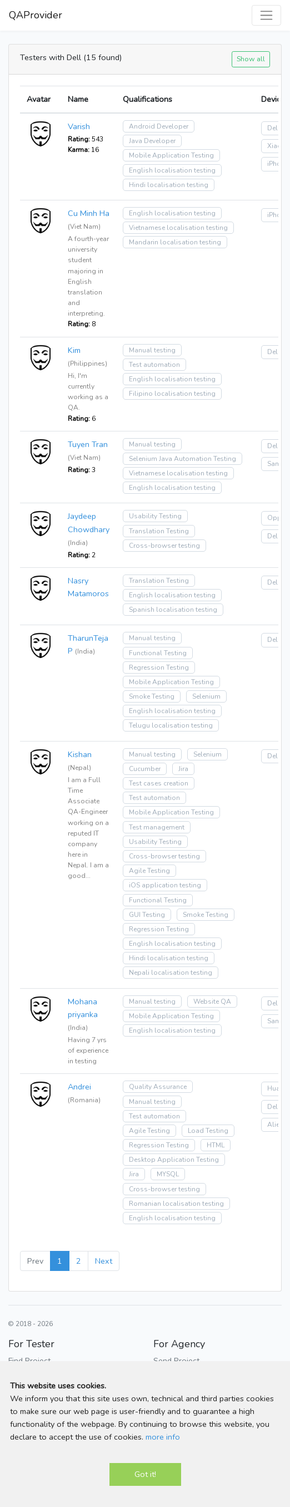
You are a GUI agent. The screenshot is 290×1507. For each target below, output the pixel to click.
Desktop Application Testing (174, 1159)
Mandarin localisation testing (175, 242)
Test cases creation (158, 783)
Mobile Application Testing (171, 155)
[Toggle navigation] (266, 15)
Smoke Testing (151, 696)
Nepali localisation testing (170, 972)
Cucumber (145, 768)
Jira (183, 768)
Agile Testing (149, 870)
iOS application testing (165, 885)
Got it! (145, 1474)
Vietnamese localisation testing (178, 227)
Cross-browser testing (164, 545)
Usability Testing (155, 516)
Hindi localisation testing (168, 184)
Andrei (79, 1086)
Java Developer (152, 140)
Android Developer (158, 126)
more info (163, 1436)
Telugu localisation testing (171, 725)
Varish (79, 126)
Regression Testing (159, 667)
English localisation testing (172, 170)
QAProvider (35, 15)
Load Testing (208, 1130)
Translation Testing (159, 531)
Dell (273, 128)
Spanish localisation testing (173, 609)
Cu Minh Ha (88, 213)
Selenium (206, 696)
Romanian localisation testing (176, 1203)
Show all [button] (251, 58)
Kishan (80, 754)
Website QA (212, 1001)
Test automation (154, 364)
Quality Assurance (158, 1086)
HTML (215, 1145)
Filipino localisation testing (172, 393)
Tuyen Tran (88, 444)
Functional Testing (158, 653)
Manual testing (152, 350)
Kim (74, 350)
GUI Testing (147, 914)
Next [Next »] (103, 1261)
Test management (156, 827)
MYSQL (168, 1174)
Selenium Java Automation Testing (182, 458)
